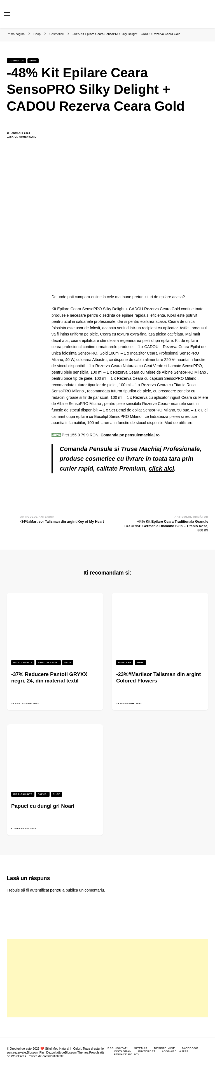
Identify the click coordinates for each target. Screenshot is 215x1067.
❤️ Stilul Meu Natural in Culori (60, 1048)
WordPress (18, 1056)
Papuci (43, 794)
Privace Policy (126, 1054)
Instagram (123, 1051)
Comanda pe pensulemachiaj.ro (130, 435)
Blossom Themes (76, 1052)
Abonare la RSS (175, 1051)
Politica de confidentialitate (46, 1056)
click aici (161, 468)
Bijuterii (124, 662)
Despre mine (164, 1048)
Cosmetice (16, 60)
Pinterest (146, 1051)
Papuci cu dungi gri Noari (42, 806)
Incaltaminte (22, 662)
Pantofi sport (48, 662)
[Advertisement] (107, 978)
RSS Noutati (118, 1048)
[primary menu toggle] (7, 14)
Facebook (190, 1048)
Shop (33, 60)
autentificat (39, 890)
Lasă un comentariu (25, 137)
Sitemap (141, 1048)
